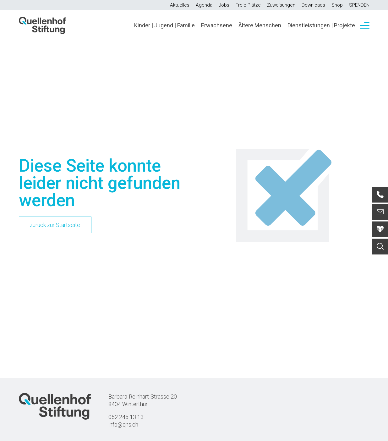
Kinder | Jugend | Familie (164, 25)
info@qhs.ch (123, 424)
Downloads (313, 5)
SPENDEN (359, 5)
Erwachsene (216, 25)
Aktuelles (179, 5)
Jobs (224, 5)
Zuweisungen (281, 5)
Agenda (204, 5)
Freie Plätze (248, 5)
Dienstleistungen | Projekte (321, 25)
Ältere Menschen (259, 25)
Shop (337, 5)
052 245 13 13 (126, 417)
